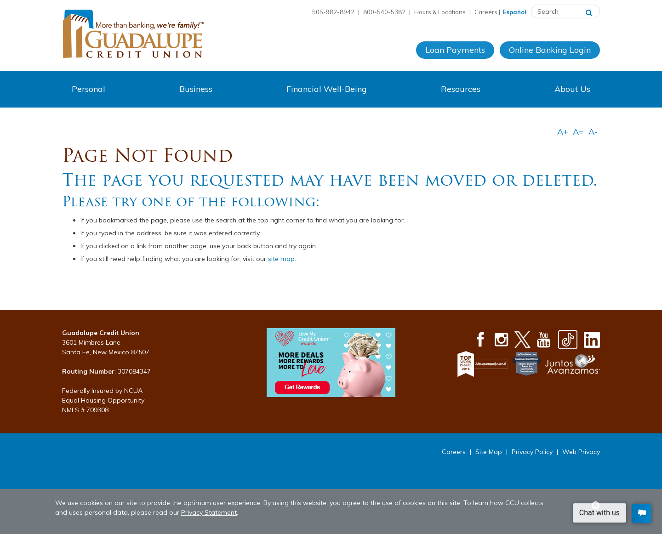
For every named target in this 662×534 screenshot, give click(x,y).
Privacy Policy (532, 452)
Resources (460, 89)
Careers (485, 12)
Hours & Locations (440, 12)
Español (514, 12)
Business (195, 89)
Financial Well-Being (326, 89)
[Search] (589, 11)
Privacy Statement (209, 512)
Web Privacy (581, 452)
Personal (88, 89)
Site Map (488, 452)
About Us (572, 89)
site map (281, 259)
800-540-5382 (384, 12)
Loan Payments (455, 50)
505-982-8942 (333, 12)
